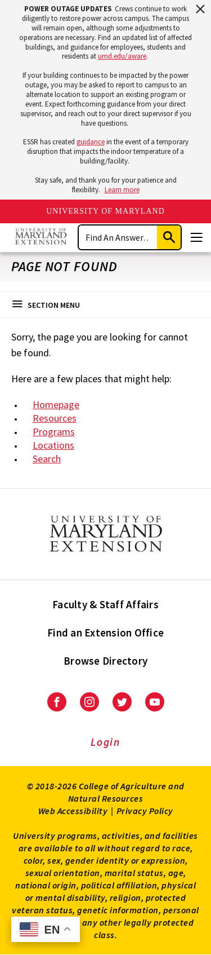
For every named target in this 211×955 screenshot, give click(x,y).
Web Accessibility (73, 810)
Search (47, 458)
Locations (53, 445)
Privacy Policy (144, 810)
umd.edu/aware (122, 56)
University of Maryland (105, 211)
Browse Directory (105, 660)
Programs (54, 431)
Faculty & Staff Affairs (105, 604)
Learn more (122, 189)
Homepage (56, 404)
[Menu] (196, 237)
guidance (91, 142)
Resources (55, 418)
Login (105, 742)
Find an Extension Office (105, 632)
